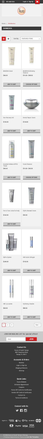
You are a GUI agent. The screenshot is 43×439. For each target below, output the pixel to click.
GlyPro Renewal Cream (29, 211)
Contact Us (21, 395)
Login (24, 1)
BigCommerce (14, 437)
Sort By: (16, 38)
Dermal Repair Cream (29, 117)
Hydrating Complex (28, 304)
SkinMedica (11, 23)
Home (4, 23)
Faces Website (21, 382)
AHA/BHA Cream (8, 71)
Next (38, 325)
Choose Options (31, 84)
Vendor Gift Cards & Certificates (21, 392)
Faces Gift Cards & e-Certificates (21, 390)
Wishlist (21, 363)
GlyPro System (7, 257)
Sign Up (31, 1)
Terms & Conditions (21, 398)
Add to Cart (12, 84)
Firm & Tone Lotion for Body (11, 211)
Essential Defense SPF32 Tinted (10, 165)
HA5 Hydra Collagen (29, 257)
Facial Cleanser (27, 164)
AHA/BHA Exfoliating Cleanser (29, 72)
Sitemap (21, 370)
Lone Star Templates (32, 437)
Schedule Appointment (21, 384)
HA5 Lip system (7, 304)
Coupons (21, 387)
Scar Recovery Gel (8, 117)
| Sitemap (25, 435)
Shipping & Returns (21, 368)
